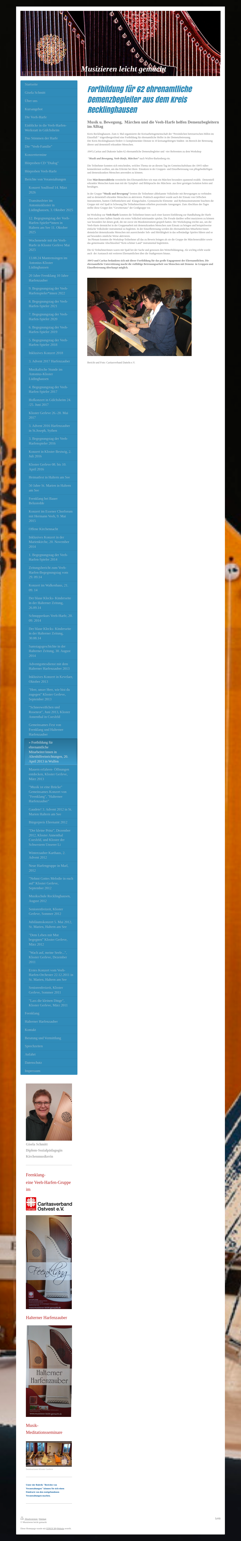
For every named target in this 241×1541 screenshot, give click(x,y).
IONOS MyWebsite (55, 1528)
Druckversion (29, 1519)
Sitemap (42, 1519)
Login (218, 1518)
